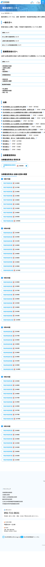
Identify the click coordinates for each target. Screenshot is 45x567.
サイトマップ (7, 489)
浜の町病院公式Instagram (11, 537)
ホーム (2, 13)
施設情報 (5, 71)
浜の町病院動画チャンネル (30, 537)
